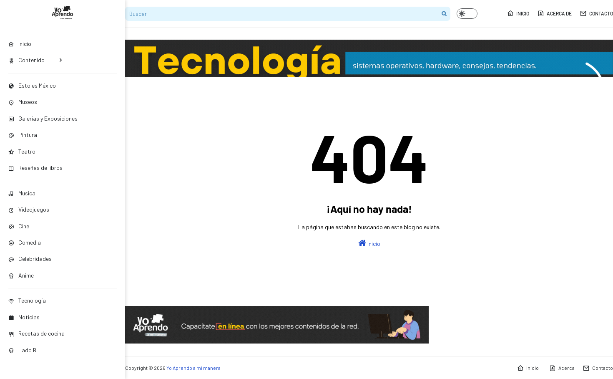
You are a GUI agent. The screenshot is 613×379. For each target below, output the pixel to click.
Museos (22, 101)
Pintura (22, 134)
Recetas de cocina (36, 333)
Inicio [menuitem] (19, 43)
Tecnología (27, 300)
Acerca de (555, 13)
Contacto (596, 13)
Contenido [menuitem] (26, 59)
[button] (467, 13)
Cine (18, 226)
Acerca (562, 368)
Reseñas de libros (35, 167)
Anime (21, 275)
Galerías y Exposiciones (43, 118)
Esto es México (32, 85)
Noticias (24, 317)
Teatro (21, 151)
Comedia (24, 242)
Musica (21, 193)
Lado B (22, 350)
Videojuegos (28, 209)
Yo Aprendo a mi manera (193, 368)
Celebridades (30, 258)
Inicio (518, 13)
